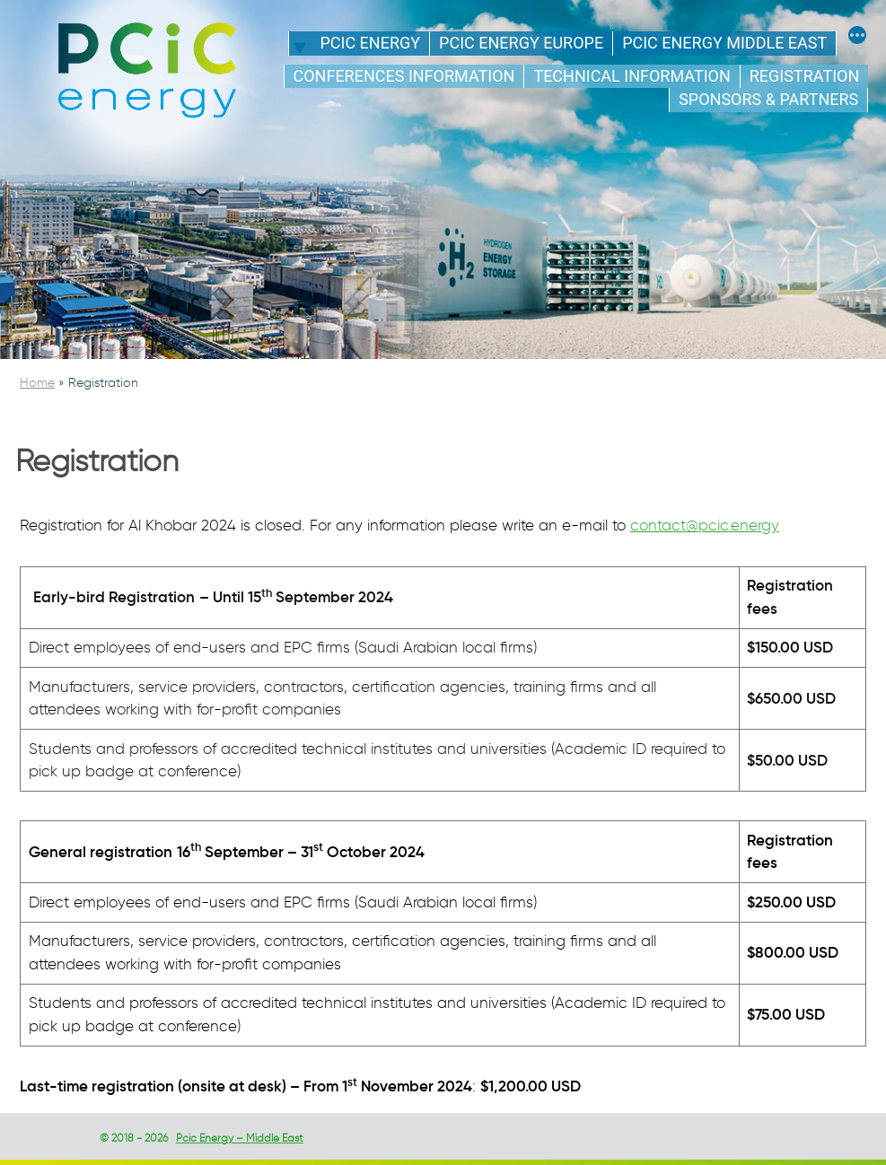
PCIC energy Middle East (724, 42)
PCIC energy (370, 42)
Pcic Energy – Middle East (239, 1137)
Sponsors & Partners (768, 99)
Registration (804, 75)
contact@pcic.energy (704, 525)
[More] (857, 37)
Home (37, 382)
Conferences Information (404, 75)
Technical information (631, 75)
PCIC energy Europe (521, 42)
